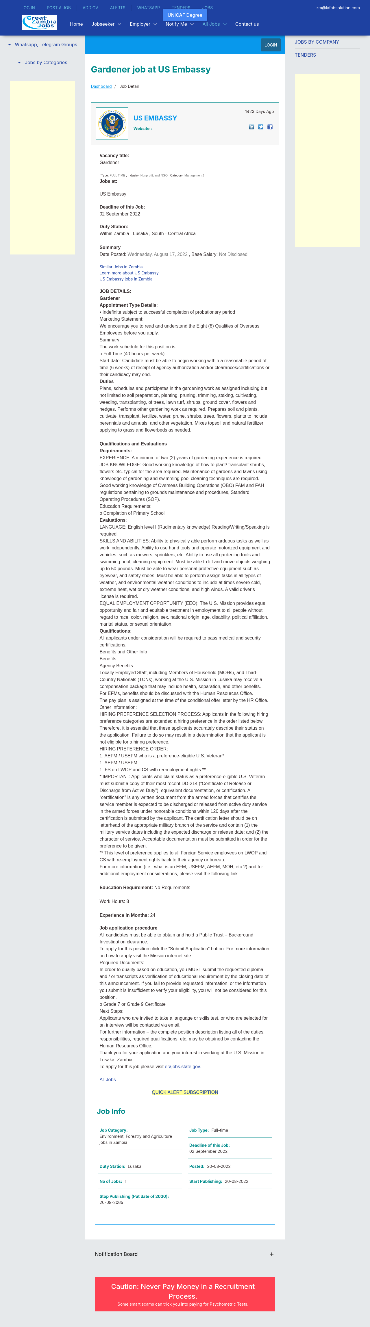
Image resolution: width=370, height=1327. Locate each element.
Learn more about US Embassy (128, 272)
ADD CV (90, 7)
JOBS (207, 7)
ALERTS (117, 7)
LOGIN (270, 44)
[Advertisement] (42, 167)
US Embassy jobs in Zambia (125, 278)
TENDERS (181, 7)
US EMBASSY (155, 118)
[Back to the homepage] (39, 22)
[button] (42, 44)
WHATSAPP (148, 7)
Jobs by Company (317, 42)
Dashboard (101, 86)
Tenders (305, 55)
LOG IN (28, 7)
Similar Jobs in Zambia (121, 266)
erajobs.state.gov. (183, 1066)
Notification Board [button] (116, 1254)
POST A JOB (59, 7)
